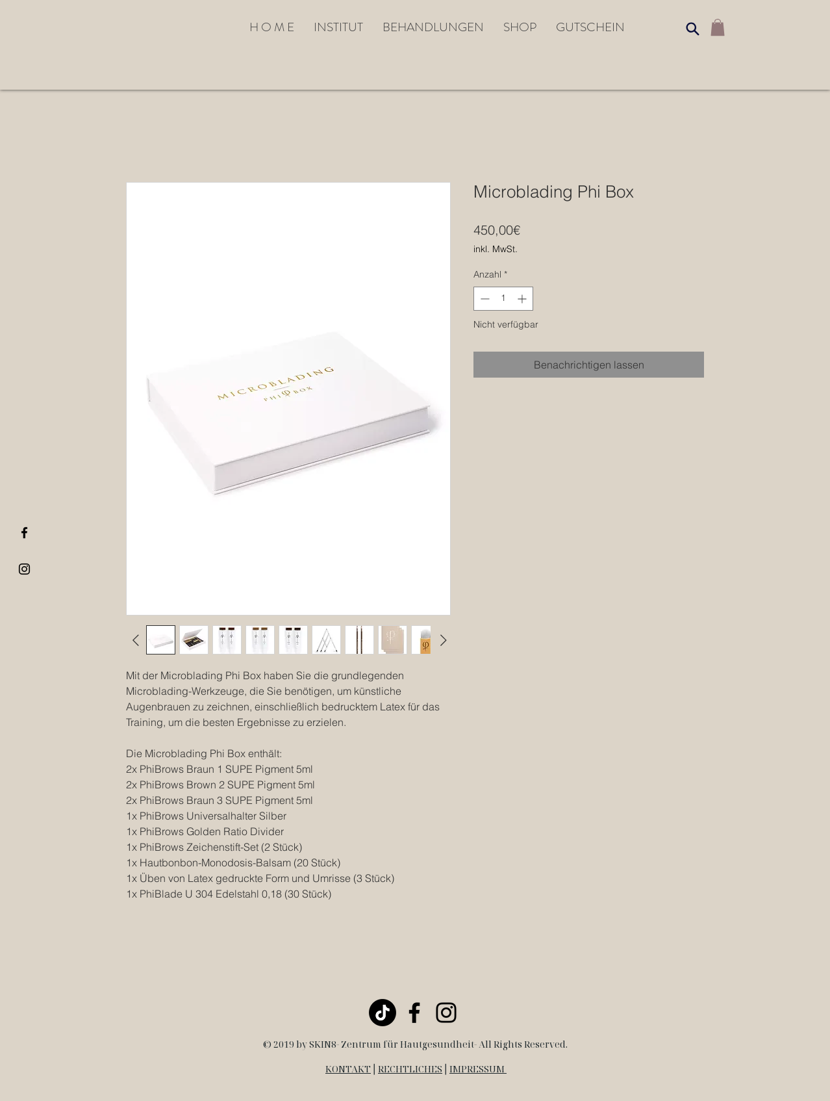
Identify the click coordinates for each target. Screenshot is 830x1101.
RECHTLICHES (410, 1069)
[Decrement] (483, 298)
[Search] (692, 28)
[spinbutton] (503, 298)
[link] (718, 27)
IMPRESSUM (478, 1069)
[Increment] (523, 298)
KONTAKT (348, 1069)
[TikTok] (382, 1012)
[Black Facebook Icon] (24, 532)
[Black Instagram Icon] (24, 569)
